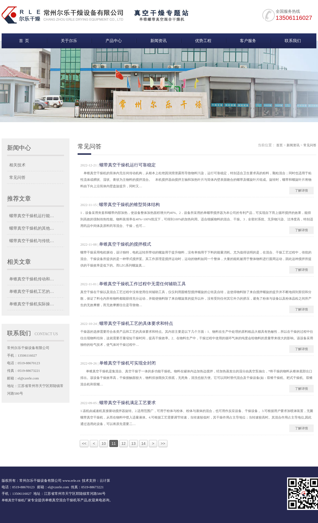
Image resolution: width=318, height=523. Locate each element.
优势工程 (203, 41)
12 (124, 443)
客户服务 (248, 41)
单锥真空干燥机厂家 (16, 500)
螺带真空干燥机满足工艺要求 (127, 402)
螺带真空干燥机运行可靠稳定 (127, 165)
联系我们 (293, 41)
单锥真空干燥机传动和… (31, 279)
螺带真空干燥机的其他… (31, 228)
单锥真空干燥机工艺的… (31, 291)
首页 (279, 145)
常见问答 (17, 177)
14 (143, 443)
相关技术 (17, 165)
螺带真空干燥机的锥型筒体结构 (129, 204)
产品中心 (114, 41)
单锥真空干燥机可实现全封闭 (127, 363)
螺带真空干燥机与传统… (31, 241)
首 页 (24, 41)
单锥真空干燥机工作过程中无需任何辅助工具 (142, 283)
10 (103, 443)
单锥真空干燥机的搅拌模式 (125, 244)
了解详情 (301, 190)
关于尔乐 (69, 41)
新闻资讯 (158, 41)
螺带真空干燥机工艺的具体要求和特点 (136, 323)
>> (163, 443)
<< (84, 443)
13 (133, 443)
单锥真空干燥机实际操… (31, 304)
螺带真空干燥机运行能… (31, 216)
